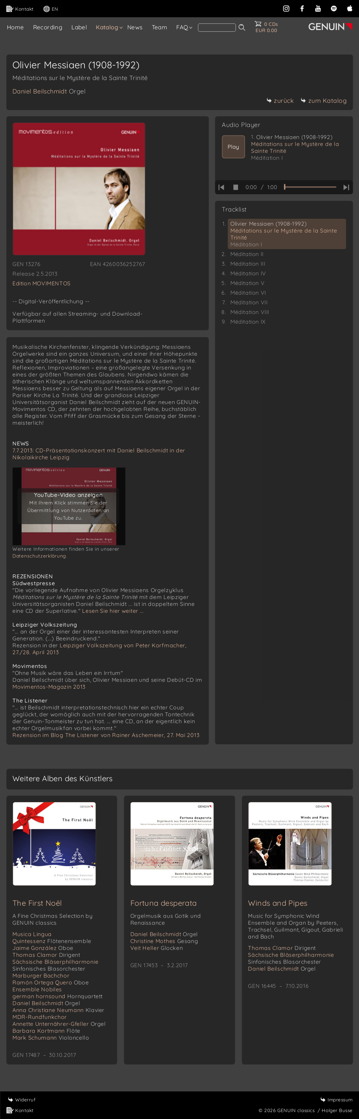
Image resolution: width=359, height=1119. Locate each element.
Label (79, 27)
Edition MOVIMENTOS (41, 283)
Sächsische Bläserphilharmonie (55, 965)
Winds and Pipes (277, 903)
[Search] (217, 27)
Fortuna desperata (163, 903)
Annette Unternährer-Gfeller (59, 1023)
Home (15, 27)
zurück (280, 101)
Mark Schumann (50, 1037)
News (135, 27)
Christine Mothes (164, 941)
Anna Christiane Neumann (58, 1010)
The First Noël (37, 903)
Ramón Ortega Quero (50, 982)
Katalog (107, 27)
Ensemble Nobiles (37, 989)
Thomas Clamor (46, 954)
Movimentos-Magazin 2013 (49, 686)
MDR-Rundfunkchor (39, 1016)
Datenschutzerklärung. (40, 556)
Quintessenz (51, 941)
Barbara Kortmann (46, 1030)
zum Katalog (324, 101)
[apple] (349, 7)
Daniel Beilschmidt (49, 91)
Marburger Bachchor (41, 975)
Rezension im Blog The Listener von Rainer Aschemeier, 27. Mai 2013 (105, 735)
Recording (48, 27)
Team (160, 27)
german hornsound (57, 996)
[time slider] (310, 187)
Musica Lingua (32, 934)
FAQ (182, 27)
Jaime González (42, 947)
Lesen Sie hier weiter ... (113, 610)
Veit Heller (156, 947)
